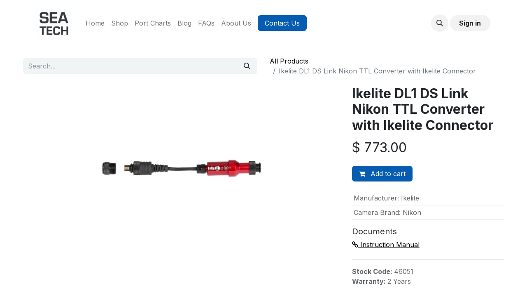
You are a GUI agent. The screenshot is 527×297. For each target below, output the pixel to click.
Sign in (470, 23)
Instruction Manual (386, 244)
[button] (439, 23)
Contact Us (282, 23)
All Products (289, 61)
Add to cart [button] (382, 174)
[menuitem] (95, 23)
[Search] (247, 66)
